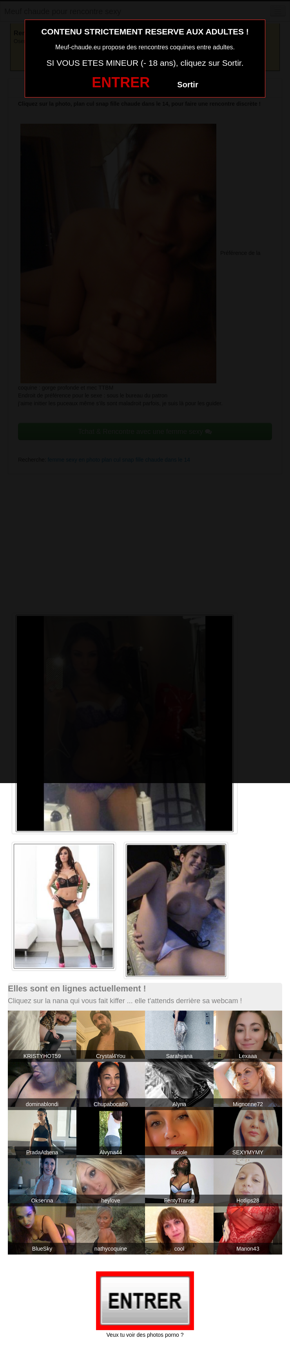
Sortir (187, 84)
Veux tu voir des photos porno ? (145, 1335)
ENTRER (121, 82)
